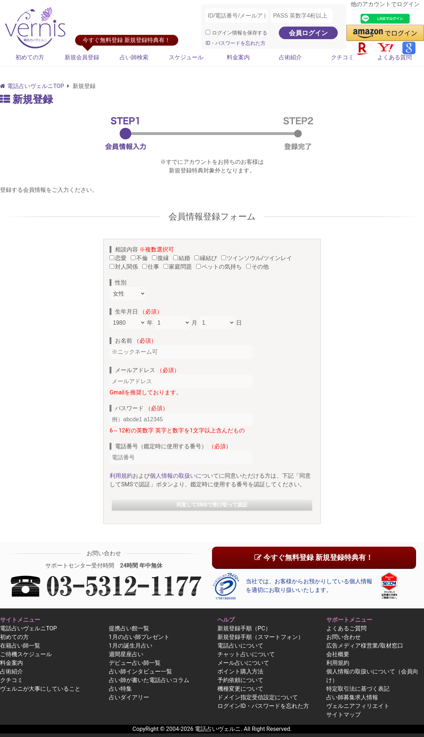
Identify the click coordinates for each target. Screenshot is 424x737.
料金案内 (238, 57)
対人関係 (125, 266)
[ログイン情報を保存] (208, 32)
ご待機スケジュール (26, 654)
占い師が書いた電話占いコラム (149, 680)
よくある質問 (394, 57)
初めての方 (29, 57)
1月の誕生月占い (130, 645)
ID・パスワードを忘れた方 (236, 43)
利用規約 (121, 475)
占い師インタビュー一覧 (140, 671)
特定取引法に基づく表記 (358, 688)
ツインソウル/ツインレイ (258, 258)
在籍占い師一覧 (20, 645)
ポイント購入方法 (240, 671)
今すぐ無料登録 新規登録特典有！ (313, 557)
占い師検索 (134, 57)
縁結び (207, 258)
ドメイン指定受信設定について (257, 697)
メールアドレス (147, 370)
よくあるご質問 (346, 628)
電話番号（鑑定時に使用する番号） (173, 446)
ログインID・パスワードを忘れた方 (263, 706)
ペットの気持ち (220, 266)
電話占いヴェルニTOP (28, 628)
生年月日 (138, 311)
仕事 (152, 266)
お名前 (136, 340)
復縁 (162, 258)
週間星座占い (126, 654)
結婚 (183, 258)
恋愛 (119, 258)
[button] (385, 33)
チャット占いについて (246, 654)
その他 (259, 266)
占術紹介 (290, 57)
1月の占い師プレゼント (139, 637)
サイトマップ (343, 714)
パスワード (141, 408)
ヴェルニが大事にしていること (40, 688)
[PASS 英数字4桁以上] (302, 16)
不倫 (141, 258)
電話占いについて (240, 645)
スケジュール (186, 57)
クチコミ (342, 57)
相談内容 (144, 249)
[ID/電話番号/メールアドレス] (236, 16)
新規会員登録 (82, 57)
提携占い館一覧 (129, 628)
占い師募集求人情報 (352, 697)
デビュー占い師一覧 (135, 662)
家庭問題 (179, 266)
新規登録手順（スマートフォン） (260, 637)
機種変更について (240, 688)
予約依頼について (240, 680)
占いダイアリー (129, 697)
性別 (120, 282)
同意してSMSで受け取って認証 (212, 504)
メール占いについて (243, 662)
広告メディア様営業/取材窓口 (365, 645)
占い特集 (120, 688)
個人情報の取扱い (173, 475)
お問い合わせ (343, 637)
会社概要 (337, 654)
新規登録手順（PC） (244, 628)
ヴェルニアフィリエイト (358, 706)
